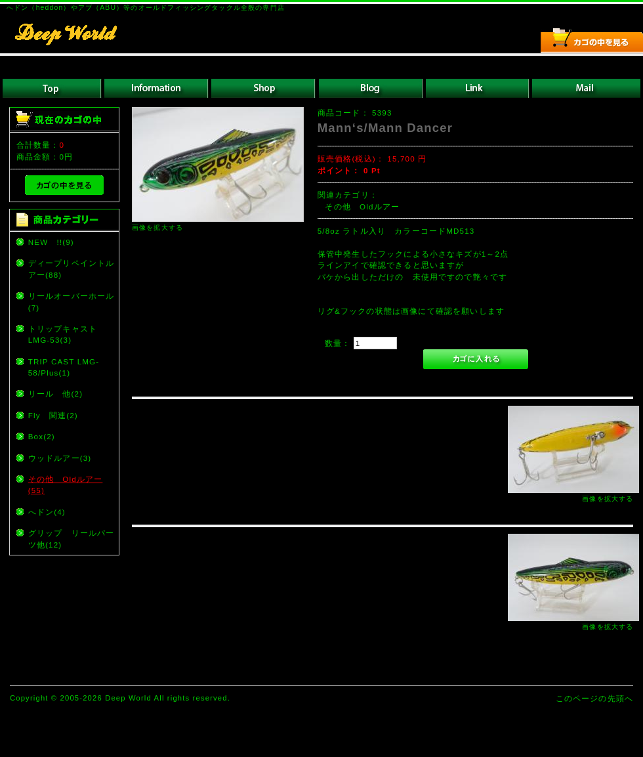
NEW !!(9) (51, 242)
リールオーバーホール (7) (72, 301)
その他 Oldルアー (362, 206)
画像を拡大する (157, 227)
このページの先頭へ (594, 698)
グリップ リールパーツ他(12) (71, 538)
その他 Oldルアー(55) (65, 484)
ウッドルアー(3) (60, 458)
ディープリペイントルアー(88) (71, 268)
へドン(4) (47, 512)
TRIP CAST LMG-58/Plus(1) (64, 367)
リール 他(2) (55, 393)
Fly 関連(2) (53, 415)
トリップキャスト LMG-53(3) (67, 334)
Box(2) (41, 436)
